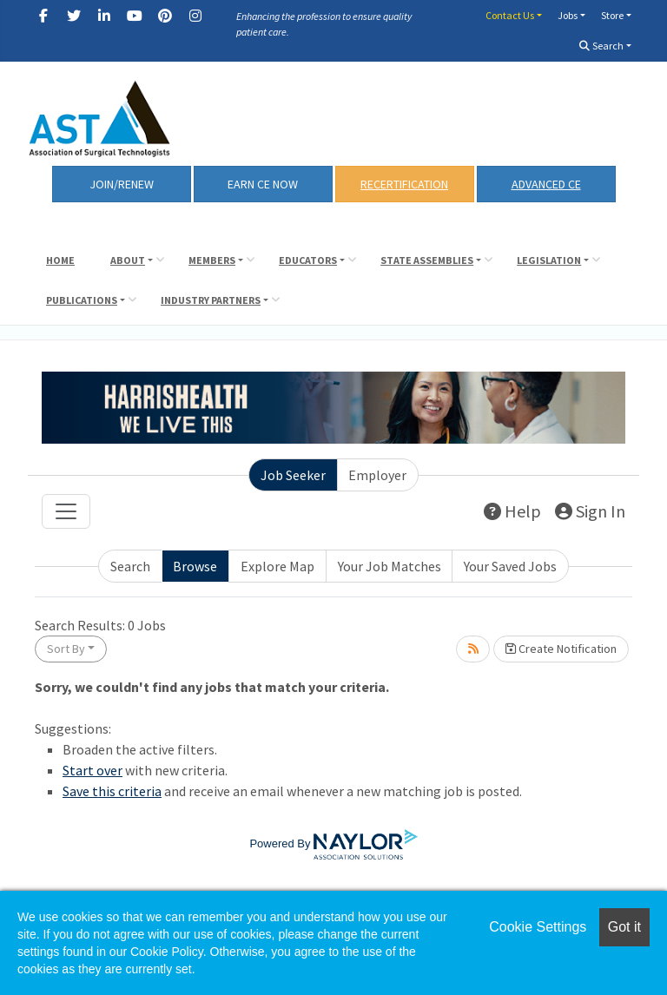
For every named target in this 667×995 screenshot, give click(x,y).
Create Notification (561, 648)
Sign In (590, 511)
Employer (377, 475)
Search (601, 45)
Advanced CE (546, 184)
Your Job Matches (389, 566)
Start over (92, 770)
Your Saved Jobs (510, 566)
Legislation (549, 260)
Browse (195, 566)
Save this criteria (112, 791)
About (127, 260)
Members (211, 260)
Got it (624, 926)
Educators (308, 260)
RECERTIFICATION (404, 184)
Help (512, 511)
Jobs (568, 15)
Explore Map (277, 566)
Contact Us (509, 15)
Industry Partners (211, 299)
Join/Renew (121, 184)
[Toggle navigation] (66, 511)
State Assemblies (426, 260)
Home (60, 260)
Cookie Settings (537, 926)
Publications (81, 299)
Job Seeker (293, 475)
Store (612, 15)
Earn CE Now (263, 184)
